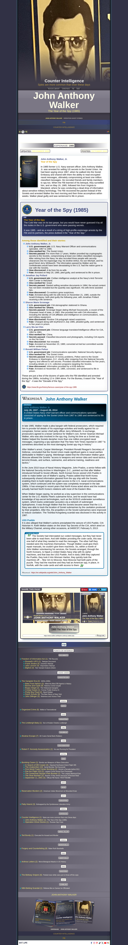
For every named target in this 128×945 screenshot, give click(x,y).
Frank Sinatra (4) (32, 663)
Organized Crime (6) (31, 709)
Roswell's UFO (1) (33, 661)
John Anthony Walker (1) (36, 820)
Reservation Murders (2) (32, 791)
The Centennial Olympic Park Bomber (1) (43, 773)
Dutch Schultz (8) (33, 694)
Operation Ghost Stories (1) (37, 822)
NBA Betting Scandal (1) (32, 888)
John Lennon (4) (32, 666)
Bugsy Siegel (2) (32, 688)
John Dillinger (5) (32, 696)
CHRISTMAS (66, 89)
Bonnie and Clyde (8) (34, 686)
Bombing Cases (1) (30, 762)
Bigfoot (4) (30, 668)
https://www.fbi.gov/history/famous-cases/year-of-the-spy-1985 (52, 387)
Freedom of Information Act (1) (35, 659)
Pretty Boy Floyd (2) (34, 692)
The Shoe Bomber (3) (34, 775)
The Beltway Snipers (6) (32, 875)
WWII (78, 89)
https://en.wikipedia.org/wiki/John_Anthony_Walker (51, 573)
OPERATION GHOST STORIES (73, 118)
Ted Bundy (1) (28, 835)
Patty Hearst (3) (29, 804)
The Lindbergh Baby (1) (32, 723)
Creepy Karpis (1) (33, 690)
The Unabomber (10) (34, 767)
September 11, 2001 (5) (35, 778)
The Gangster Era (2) (31, 681)
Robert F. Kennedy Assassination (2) (37, 749)
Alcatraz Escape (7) (30, 736)
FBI (73, 89)
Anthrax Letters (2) (30, 862)
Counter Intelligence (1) (32, 817)
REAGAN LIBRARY (54, 89)
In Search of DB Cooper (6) (37, 765)
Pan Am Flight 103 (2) (34, 771)
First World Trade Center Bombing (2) (41, 769)
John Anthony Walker (64, 895)
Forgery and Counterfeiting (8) (35, 848)
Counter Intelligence (64, 127)
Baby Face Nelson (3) (34, 684)
